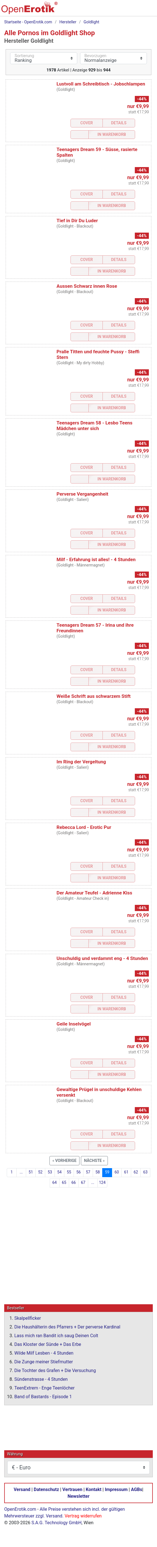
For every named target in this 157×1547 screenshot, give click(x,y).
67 (83, 1182)
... (21, 1172)
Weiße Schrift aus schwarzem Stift (93, 696)
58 (97, 1172)
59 (107, 1172)
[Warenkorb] (125, 10)
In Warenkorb (111, 134)
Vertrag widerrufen (83, 1515)
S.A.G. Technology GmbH (56, 1522)
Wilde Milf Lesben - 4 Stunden (43, 1352)
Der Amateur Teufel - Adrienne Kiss (94, 893)
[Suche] (113, 10)
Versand (22, 1489)
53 (50, 1172)
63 (145, 1172)
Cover (86, 123)
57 (88, 1172)
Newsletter (78, 1496)
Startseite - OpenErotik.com (28, 22)
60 (117, 1172)
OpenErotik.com (20, 1509)
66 (73, 1182)
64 (54, 1182)
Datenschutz (46, 1489)
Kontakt (93, 1489)
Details (119, 123)
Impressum (116, 1489)
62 (136, 1172)
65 (64, 1182)
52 (40, 1172)
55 (69, 1172)
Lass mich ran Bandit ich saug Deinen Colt (56, 1335)
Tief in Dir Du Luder (77, 220)
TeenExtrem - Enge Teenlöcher (44, 1387)
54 (59, 1172)
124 (102, 1182)
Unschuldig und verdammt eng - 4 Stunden (102, 958)
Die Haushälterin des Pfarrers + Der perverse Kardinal (67, 1326)
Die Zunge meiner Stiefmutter (43, 1361)
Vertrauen (72, 1489)
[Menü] (148, 10)
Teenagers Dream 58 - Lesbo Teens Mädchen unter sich (94, 425)
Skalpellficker (27, 1318)
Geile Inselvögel (73, 1024)
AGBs (136, 1489)
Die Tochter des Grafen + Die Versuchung (55, 1370)
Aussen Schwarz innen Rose (86, 286)
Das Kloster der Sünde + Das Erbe (47, 1344)
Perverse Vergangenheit (82, 494)
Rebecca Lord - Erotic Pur (83, 827)
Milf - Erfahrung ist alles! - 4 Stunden (95, 559)
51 (31, 1172)
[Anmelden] (136, 10)
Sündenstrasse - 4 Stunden (41, 1379)
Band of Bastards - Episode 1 (43, 1396)
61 (126, 1172)
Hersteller (67, 22)
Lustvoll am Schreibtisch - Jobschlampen (100, 84)
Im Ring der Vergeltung (81, 761)
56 (78, 1172)
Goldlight (91, 22)
